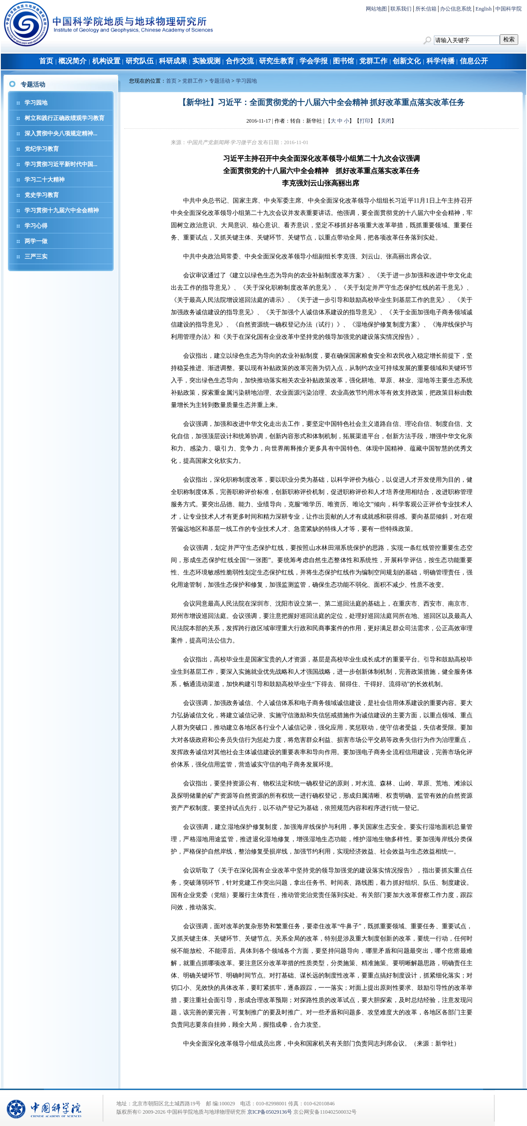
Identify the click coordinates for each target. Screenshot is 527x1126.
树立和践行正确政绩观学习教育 (65, 118)
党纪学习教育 (42, 148)
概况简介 (72, 61)
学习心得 (36, 225)
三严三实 (36, 256)
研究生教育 (276, 61)
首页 (46, 61)
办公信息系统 (456, 9)
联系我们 (400, 9)
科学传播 (440, 61)
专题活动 (219, 81)
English (484, 9)
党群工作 (373, 61)
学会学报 (314, 61)
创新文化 (407, 61)
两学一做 (36, 241)
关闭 (386, 121)
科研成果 (173, 61)
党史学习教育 (42, 195)
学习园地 (36, 102)
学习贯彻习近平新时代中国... (61, 164)
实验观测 (206, 61)
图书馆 (343, 61)
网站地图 (376, 9)
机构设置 (106, 61)
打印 (365, 121)
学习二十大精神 (45, 179)
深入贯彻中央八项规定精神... (61, 133)
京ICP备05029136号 (269, 1112)
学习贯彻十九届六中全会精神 (62, 210)
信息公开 (474, 61)
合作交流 (240, 61)
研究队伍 (140, 61)
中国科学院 (508, 9)
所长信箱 (426, 9)
